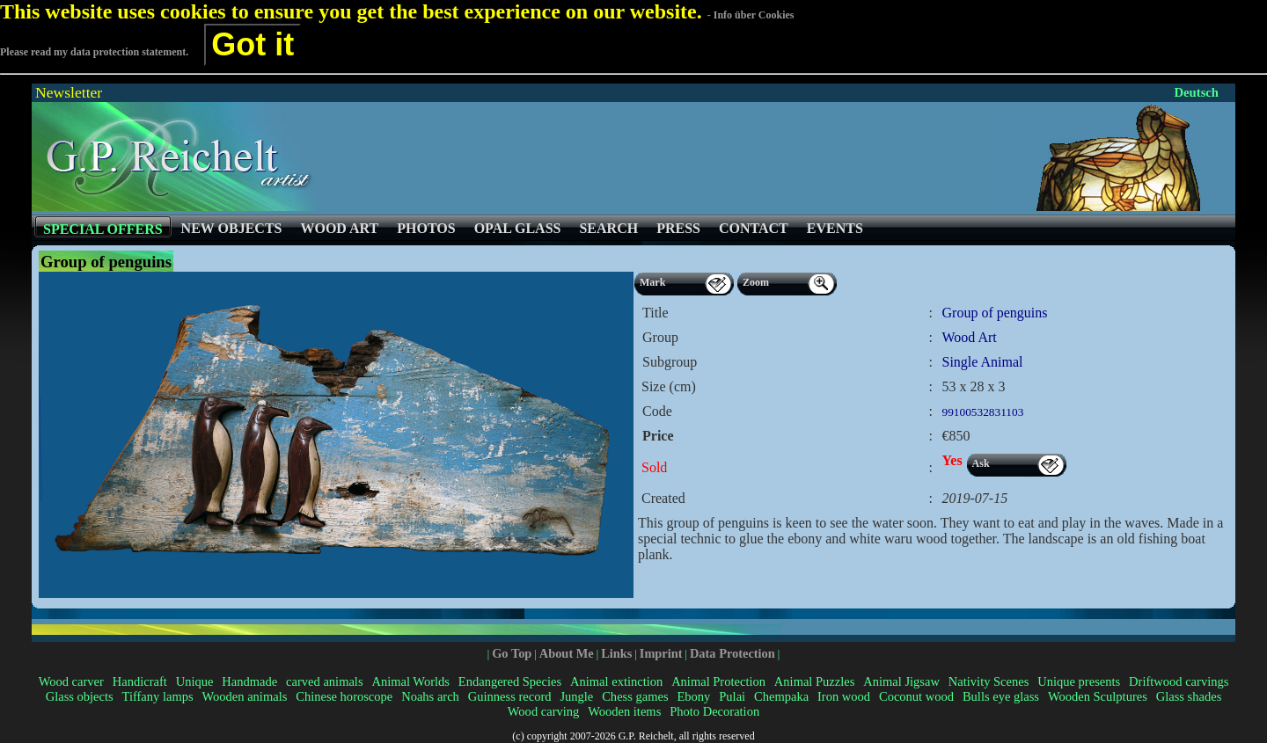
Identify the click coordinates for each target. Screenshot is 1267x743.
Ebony (693, 696)
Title (655, 312)
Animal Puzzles (814, 681)
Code (657, 411)
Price (658, 435)
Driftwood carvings (1178, 681)
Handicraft (140, 681)
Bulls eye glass (1001, 696)
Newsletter (68, 92)
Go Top (511, 653)
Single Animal (982, 361)
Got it (252, 44)
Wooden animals (245, 696)
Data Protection (732, 653)
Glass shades (1189, 696)
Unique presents (1078, 681)
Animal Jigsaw (901, 681)
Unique (195, 681)
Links (616, 653)
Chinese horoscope (344, 696)
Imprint (661, 653)
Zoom (756, 282)
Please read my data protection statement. (94, 52)
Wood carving (543, 711)
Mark (652, 282)
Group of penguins (995, 312)
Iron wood (843, 696)
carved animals (324, 681)
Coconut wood (916, 696)
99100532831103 (983, 412)
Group (660, 337)
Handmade (249, 681)
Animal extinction (616, 681)
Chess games (635, 696)
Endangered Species (509, 681)
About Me (566, 653)
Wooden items (624, 711)
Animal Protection (718, 681)
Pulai (732, 696)
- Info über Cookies (751, 15)
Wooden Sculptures (1097, 696)
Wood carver (71, 681)
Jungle (576, 696)
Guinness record (510, 696)
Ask (981, 463)
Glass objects (80, 696)
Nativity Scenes (988, 681)
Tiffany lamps (158, 696)
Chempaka (781, 696)
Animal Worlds (410, 681)
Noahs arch (430, 696)
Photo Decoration (714, 711)
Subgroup (669, 361)
